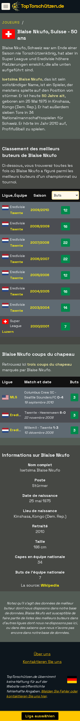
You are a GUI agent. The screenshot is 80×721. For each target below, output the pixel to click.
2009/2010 (40, 210)
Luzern (7, 331)
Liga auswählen (40, 715)
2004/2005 (39, 291)
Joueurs (11, 22)
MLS (13, 397)
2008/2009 (39, 226)
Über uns (42, 653)
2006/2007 (39, 259)
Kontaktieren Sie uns (42, 661)
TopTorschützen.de (42, 6)
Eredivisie (18, 415)
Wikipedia (50, 585)
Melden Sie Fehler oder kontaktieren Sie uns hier (42, 693)
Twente (16, 213)
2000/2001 (40, 326)
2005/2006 (39, 275)
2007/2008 (39, 242)
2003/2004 (39, 307)
